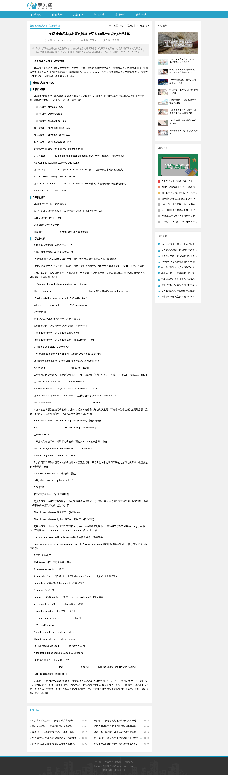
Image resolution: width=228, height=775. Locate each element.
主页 (122, 25)
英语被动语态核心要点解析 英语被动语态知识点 (184, 250)
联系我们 (119, 762)
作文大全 (57, 14)
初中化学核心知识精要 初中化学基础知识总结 (183, 285)
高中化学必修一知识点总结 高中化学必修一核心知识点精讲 (55, 726)
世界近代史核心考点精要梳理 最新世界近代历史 (184, 290)
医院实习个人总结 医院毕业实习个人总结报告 (184, 222)
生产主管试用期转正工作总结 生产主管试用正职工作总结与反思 (55, 720)
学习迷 (93, 40)
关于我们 (99, 762)
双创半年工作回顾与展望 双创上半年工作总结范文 (117, 743)
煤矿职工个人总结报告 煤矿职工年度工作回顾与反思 (55, 732)
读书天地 (120, 14)
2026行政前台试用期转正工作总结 (178, 187)
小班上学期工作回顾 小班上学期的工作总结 (183, 204)
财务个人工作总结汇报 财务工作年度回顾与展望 (55, 743)
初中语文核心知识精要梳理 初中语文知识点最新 (184, 273)
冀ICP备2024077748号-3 (114, 770)
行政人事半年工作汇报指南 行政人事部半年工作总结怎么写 (117, 726)
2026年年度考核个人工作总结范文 (178, 216)
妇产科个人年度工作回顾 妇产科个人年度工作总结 (186, 198)
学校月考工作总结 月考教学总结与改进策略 (115, 732)
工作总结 (142, 25)
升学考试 (141, 14)
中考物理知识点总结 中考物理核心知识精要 (182, 279)
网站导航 (129, 762)
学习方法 (99, 14)
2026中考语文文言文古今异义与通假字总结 (182, 244)
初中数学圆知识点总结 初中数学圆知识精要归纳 (184, 296)
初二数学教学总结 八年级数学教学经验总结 (182, 267)
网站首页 (36, 14)
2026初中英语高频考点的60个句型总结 (180, 261)
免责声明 (109, 762)
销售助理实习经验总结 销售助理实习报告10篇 (54, 738)
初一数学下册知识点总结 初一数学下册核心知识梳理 (187, 193)
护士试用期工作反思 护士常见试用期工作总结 (116, 738)
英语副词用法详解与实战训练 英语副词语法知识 (184, 256)
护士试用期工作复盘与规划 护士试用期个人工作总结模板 (189, 210)
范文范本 (78, 14)
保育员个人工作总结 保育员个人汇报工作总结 (184, 181)
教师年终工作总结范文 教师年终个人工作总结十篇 (117, 720)
